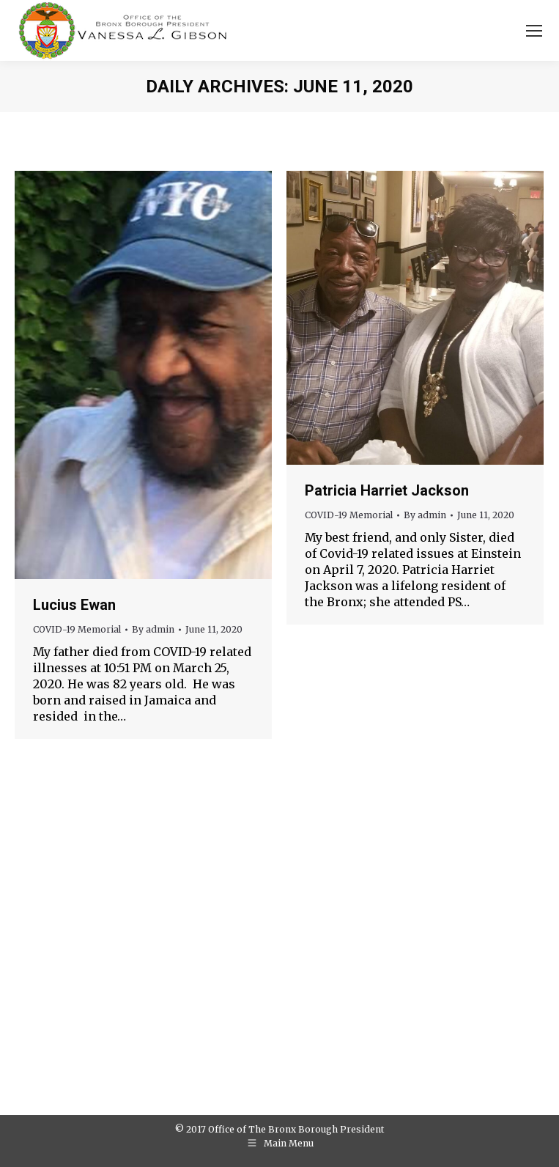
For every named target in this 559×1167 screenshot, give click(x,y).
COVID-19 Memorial (77, 629)
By (153, 629)
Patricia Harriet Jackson (387, 490)
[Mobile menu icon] (534, 31)
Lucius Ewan (74, 605)
